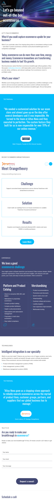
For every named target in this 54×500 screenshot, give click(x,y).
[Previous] (46, 164)
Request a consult (27, 481)
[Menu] (51, 3)
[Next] (50, 164)
